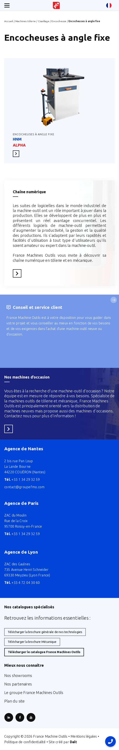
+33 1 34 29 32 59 (22, 479)
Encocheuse (58, 21)
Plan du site (14, 701)
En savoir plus (17, 153)
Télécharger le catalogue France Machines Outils (44, 652)
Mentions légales (84, 736)
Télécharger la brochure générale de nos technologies (45, 632)
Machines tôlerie (25, 21)
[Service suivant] (113, 300)
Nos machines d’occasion (27, 377)
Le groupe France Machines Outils (33, 692)
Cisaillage (43, 21)
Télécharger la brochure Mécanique (32, 641)
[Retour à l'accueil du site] (56, 5)
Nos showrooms (18, 675)
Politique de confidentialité (25, 742)
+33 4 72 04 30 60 (22, 582)
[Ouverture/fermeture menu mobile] (7, 5)
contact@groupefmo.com (24, 487)
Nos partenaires (18, 684)
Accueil (8, 21)
